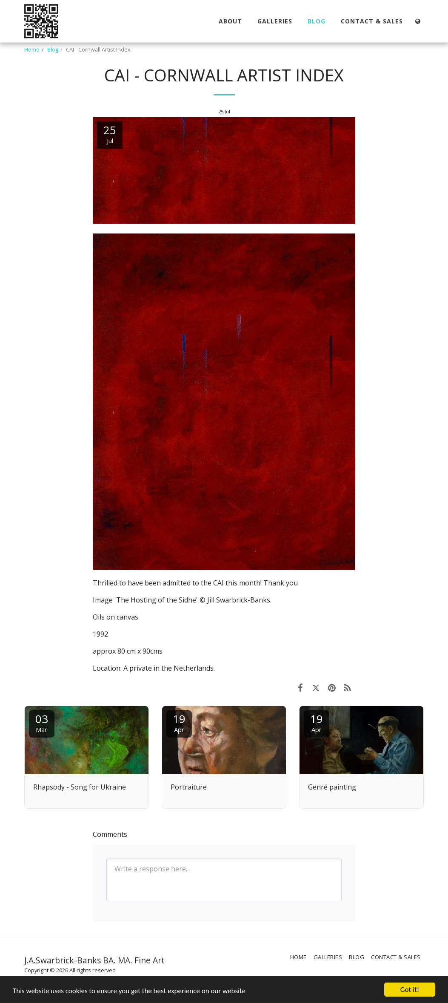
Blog (52, 49)
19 (179, 722)
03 (41, 722)
